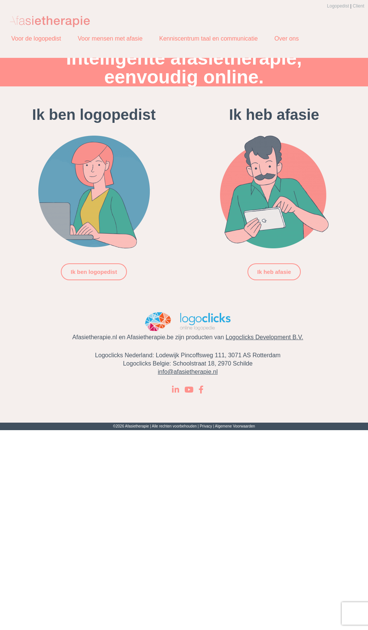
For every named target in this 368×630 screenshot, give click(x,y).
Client (358, 6)
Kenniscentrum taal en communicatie (208, 38)
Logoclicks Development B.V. (264, 337)
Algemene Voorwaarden (235, 426)
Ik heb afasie (274, 272)
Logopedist (338, 6)
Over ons (286, 38)
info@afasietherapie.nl (187, 372)
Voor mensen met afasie (110, 38)
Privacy (206, 426)
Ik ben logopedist (94, 272)
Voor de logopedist (36, 38)
